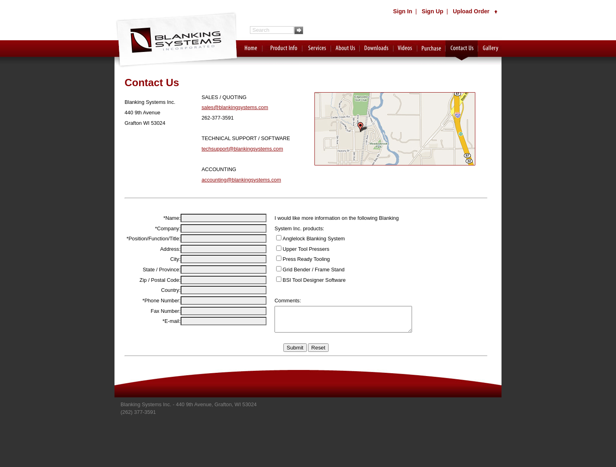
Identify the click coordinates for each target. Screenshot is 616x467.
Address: (168, 277)
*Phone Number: (159, 328)
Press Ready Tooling (296, 259)
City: (173, 287)
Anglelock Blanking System (304, 239)
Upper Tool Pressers (296, 249)
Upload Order (475, 11)
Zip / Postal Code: (158, 308)
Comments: (277, 301)
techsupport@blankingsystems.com (242, 149)
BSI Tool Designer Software (304, 280)
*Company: (166, 238)
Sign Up (432, 11)
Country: (169, 318)
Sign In (402, 11)
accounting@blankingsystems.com (241, 180)
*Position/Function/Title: (152, 257)
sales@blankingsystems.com (235, 107)
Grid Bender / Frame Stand (304, 270)
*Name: (170, 218)
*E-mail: (169, 358)
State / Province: (160, 297)
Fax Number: (164, 348)
